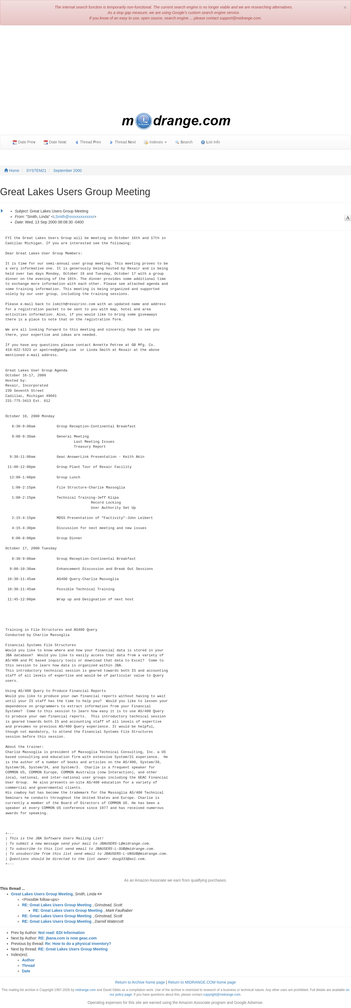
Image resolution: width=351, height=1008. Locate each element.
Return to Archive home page (140, 982)
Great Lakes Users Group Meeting (42, 894)
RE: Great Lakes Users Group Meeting (57, 905)
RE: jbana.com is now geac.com (67, 938)
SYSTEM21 (36, 170)
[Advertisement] (175, 69)
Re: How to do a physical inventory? (78, 943)
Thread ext (122, 142)
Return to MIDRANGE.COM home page (202, 982)
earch (184, 142)
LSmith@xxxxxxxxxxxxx (73, 216)
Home (11, 170)
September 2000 (67, 170)
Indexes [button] (155, 142)
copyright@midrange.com (221, 994)
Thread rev (88, 142)
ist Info (210, 142)
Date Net (55, 142)
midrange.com (85, 990)
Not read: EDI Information (61, 932)
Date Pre (24, 142)
